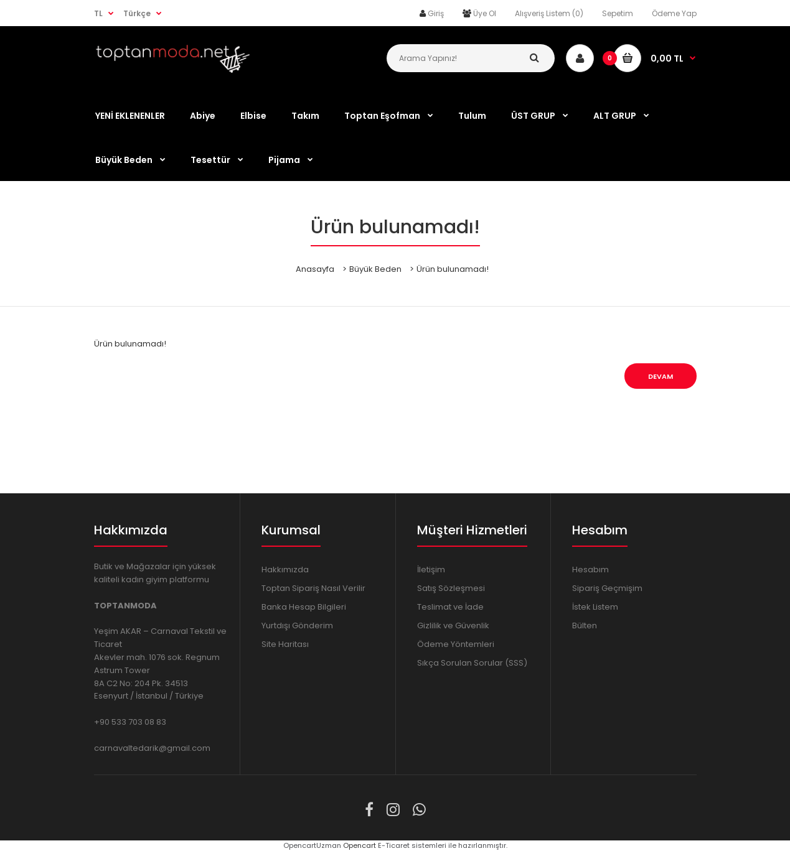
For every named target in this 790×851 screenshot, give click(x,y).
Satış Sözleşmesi (451, 588)
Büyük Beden (375, 269)
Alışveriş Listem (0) (549, 13)
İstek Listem (595, 607)
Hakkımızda (285, 569)
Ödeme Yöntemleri (455, 644)
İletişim (431, 569)
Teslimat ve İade (450, 607)
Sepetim (617, 13)
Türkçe (137, 13)
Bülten (584, 625)
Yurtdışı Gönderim (297, 625)
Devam (660, 376)
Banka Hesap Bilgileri (303, 607)
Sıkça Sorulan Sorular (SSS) (472, 663)
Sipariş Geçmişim (607, 588)
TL (98, 13)
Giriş (436, 13)
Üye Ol (484, 13)
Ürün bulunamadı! (452, 269)
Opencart (359, 845)
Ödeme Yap (674, 13)
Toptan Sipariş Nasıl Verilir (313, 588)
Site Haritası (285, 644)
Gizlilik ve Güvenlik (453, 625)
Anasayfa (315, 269)
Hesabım (590, 569)
